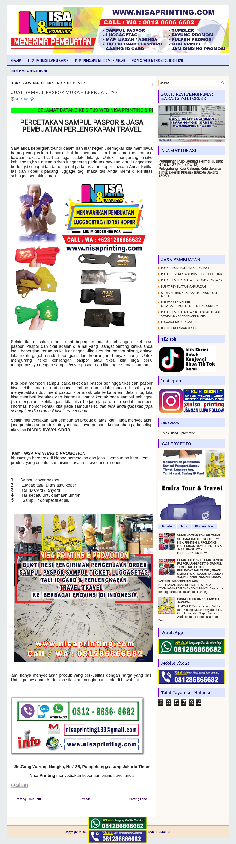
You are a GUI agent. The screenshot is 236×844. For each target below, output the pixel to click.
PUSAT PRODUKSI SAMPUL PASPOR (48, 60)
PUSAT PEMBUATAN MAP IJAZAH (29, 70)
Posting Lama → (140, 799)
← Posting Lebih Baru (26, 799)
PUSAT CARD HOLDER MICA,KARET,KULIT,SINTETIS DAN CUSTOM (189, 304)
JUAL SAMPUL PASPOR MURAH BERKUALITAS (64, 92)
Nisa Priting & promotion (179, 433)
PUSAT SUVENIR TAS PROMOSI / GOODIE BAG (157, 60)
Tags (184, 526)
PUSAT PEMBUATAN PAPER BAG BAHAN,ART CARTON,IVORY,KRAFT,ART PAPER (191, 313)
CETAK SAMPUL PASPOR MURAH (199, 535)
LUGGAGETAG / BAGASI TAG (180, 322)
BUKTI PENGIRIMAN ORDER (179, 328)
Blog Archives (204, 526)
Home (16, 83)
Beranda (16, 60)
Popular (167, 526)
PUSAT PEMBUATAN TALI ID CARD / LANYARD (100, 60)
